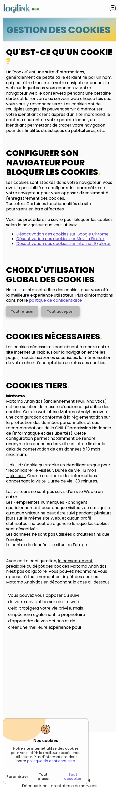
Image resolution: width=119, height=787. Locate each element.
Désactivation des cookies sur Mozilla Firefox (60, 239)
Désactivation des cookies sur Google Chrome (62, 234)
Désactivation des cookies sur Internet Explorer (63, 243)
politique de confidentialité (51, 760)
